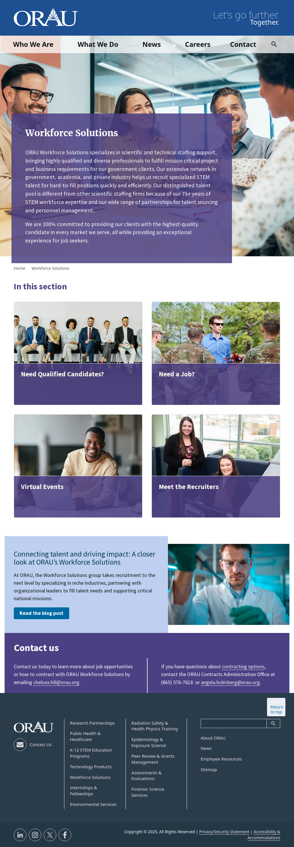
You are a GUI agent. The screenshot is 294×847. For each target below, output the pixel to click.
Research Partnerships (92, 723)
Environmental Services (93, 804)
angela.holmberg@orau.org (230, 682)
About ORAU (213, 738)
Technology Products (91, 766)
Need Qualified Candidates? (62, 374)
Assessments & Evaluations (146, 775)
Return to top (276, 709)
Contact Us (41, 744)
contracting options (243, 666)
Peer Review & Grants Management (153, 759)
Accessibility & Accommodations (263, 834)
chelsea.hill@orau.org (56, 682)
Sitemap (209, 769)
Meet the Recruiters (188, 486)
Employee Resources (221, 759)
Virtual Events (42, 486)
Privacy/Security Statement (224, 831)
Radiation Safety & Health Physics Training (154, 726)
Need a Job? (177, 374)
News (206, 748)
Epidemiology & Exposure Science (148, 742)
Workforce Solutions (90, 777)
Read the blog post (41, 613)
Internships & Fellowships (83, 790)
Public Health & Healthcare (85, 736)
